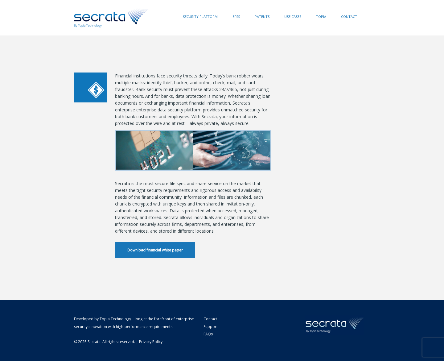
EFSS (236, 16)
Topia (321, 16)
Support (211, 326)
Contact (349, 16)
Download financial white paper (155, 250)
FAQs (208, 334)
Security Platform (200, 16)
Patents (262, 16)
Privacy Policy (150, 341)
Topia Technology (115, 319)
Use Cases (292, 16)
